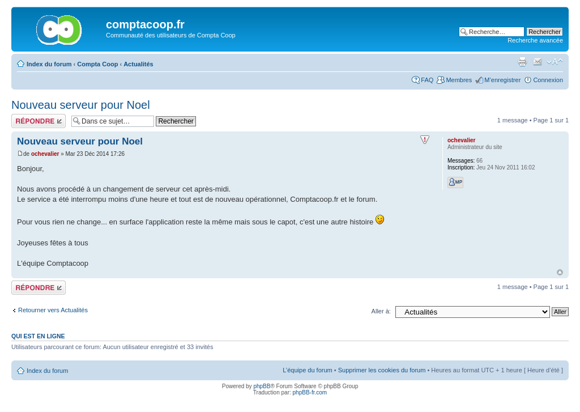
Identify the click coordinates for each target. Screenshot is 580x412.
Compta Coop (97, 64)
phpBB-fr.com (310, 392)
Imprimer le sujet (522, 62)
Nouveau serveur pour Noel (80, 105)
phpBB (261, 386)
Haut (560, 272)
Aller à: (381, 311)
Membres (459, 80)
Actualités (138, 64)
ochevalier (45, 154)
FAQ (427, 80)
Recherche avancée (535, 40)
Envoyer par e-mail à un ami (537, 62)
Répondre (38, 121)
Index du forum (49, 64)
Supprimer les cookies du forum (382, 370)
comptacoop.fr (145, 24)
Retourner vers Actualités (53, 310)
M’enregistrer (502, 80)
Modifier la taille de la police (555, 62)
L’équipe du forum (307, 370)
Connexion (548, 80)
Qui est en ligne (38, 336)
